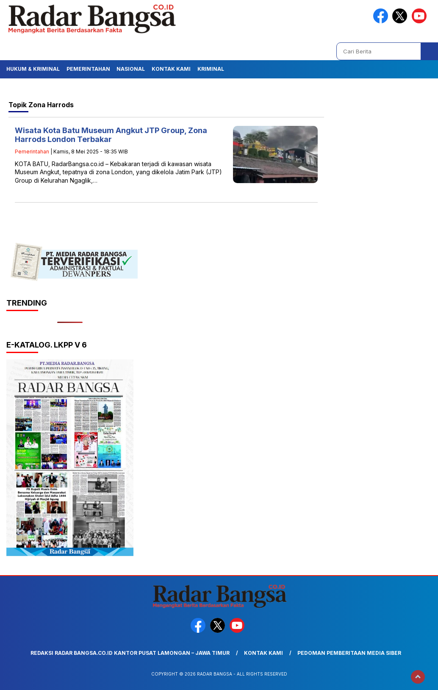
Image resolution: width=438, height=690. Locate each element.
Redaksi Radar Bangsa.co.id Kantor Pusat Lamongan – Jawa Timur (130, 653)
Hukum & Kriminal (33, 69)
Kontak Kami (171, 69)
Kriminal (210, 69)
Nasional (130, 69)
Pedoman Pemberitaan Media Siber (349, 653)
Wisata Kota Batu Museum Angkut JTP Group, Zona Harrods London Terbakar (111, 135)
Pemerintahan (88, 69)
